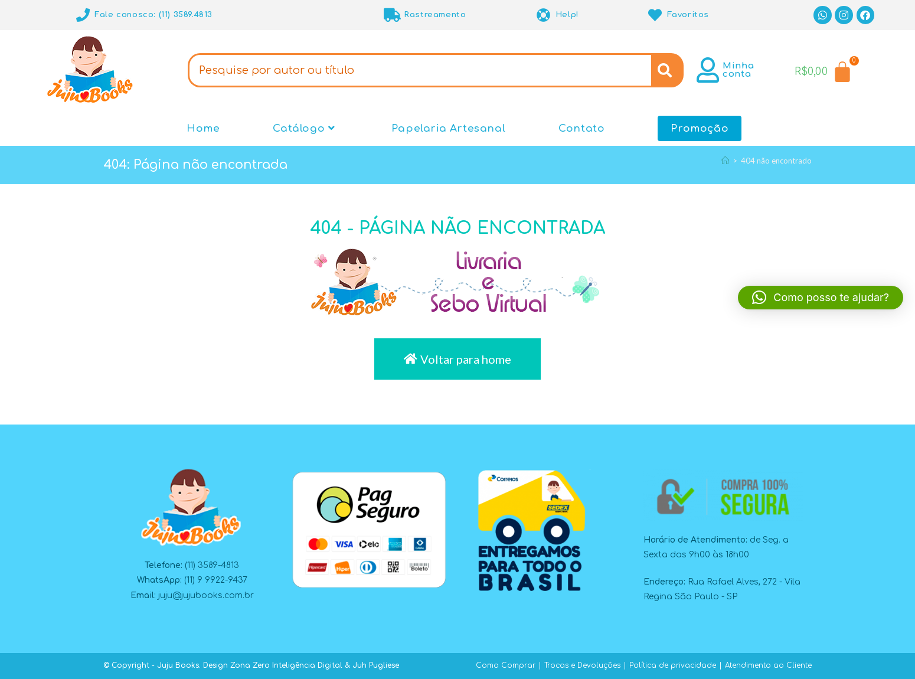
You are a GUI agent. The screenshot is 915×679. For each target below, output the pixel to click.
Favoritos (688, 15)
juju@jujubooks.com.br (206, 595)
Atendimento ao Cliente (768, 665)
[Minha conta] (708, 70)
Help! (567, 15)
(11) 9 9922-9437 (215, 580)
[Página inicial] (725, 160)
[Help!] (544, 15)
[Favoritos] (655, 15)
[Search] (667, 70)
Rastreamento (435, 15)
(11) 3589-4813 (212, 565)
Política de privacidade (672, 665)
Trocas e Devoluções (582, 665)
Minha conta (738, 70)
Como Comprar (505, 665)
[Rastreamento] (392, 15)
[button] (820, 297)
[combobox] (419, 70)
